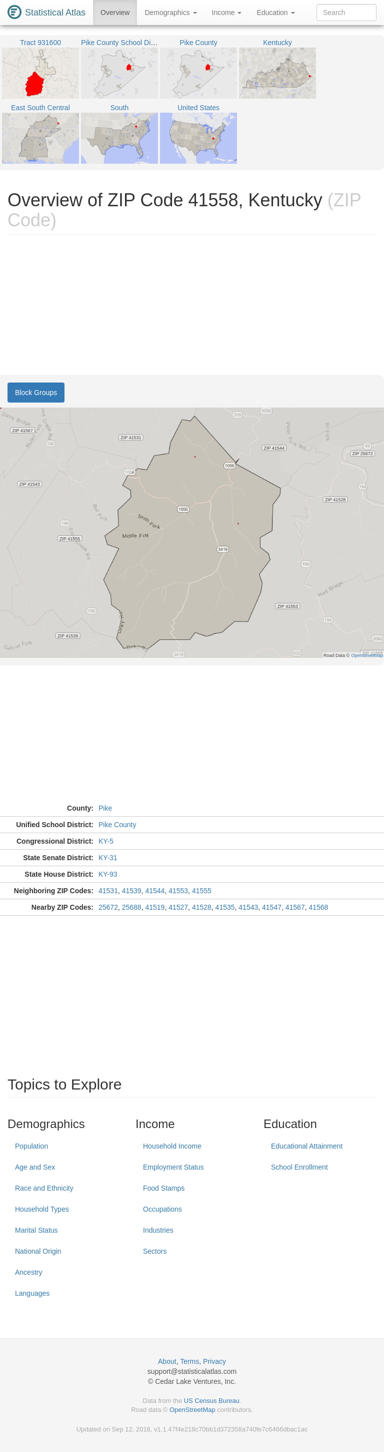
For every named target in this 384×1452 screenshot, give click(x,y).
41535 (225, 907)
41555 (202, 891)
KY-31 (108, 858)
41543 (248, 907)
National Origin (38, 1251)
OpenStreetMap (193, 1409)
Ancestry (28, 1272)
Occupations (162, 1209)
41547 (272, 907)
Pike (105, 808)
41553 (178, 891)
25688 (132, 907)
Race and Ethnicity (44, 1188)
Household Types (42, 1209)
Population (31, 1146)
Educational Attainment (306, 1146)
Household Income (172, 1146)
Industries (158, 1230)
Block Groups (36, 393)
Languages (32, 1293)
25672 (108, 907)
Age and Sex (35, 1167)
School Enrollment (299, 1167)
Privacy (214, 1361)
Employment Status (173, 1167)
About (167, 1361)
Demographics (170, 13)
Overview (115, 13)
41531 (108, 891)
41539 (132, 891)
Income (227, 13)
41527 (178, 907)
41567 (295, 907)
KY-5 (106, 841)
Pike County (117, 825)
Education (275, 13)
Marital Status (36, 1230)
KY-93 (108, 874)
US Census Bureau (212, 1400)
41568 (318, 907)
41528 (202, 907)
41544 (154, 891)
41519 (154, 907)
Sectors (154, 1251)
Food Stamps (163, 1188)
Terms (189, 1361)
